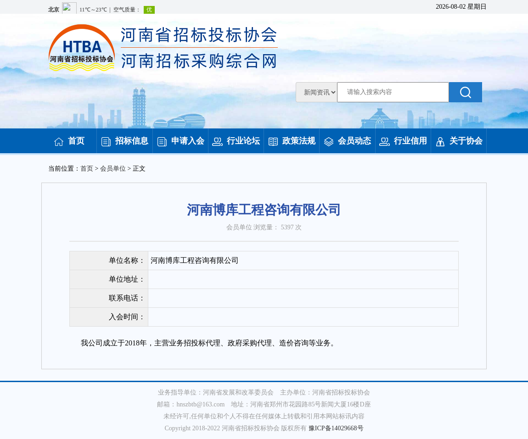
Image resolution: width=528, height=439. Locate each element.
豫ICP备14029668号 (336, 428)
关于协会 (459, 140)
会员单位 (113, 168)
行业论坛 (236, 140)
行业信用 (403, 140)
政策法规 (291, 140)
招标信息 (124, 140)
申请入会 (180, 140)
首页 (68, 140)
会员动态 (347, 140)
